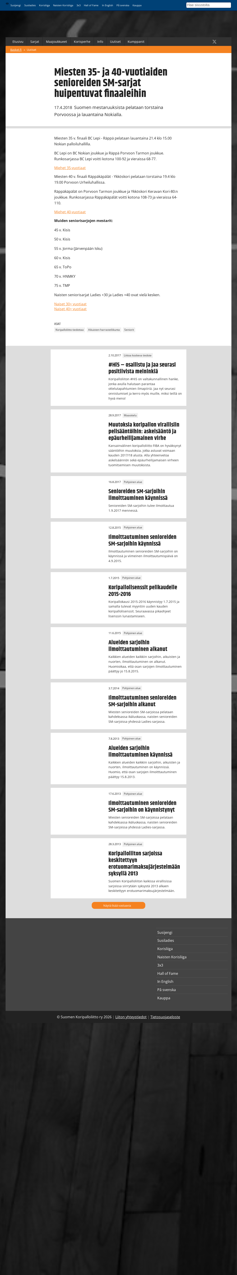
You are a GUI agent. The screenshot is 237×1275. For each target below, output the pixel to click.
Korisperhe (82, 41)
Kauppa (137, 5)
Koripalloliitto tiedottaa (70, 330)
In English (107, 5)
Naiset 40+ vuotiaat (70, 308)
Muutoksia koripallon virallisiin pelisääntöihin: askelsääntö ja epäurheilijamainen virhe (143, 431)
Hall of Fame (91, 5)
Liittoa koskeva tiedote (138, 355)
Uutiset (115, 41)
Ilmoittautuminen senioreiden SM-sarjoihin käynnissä (142, 540)
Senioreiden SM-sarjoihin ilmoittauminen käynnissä (138, 495)
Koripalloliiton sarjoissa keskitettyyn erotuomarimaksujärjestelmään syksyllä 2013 (144, 863)
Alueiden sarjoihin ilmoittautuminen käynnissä (140, 751)
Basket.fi (16, 50)
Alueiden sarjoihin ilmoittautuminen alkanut (137, 646)
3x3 (79, 5)
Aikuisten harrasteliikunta (104, 330)
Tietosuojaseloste (165, 1016)
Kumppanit (136, 41)
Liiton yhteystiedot (131, 1016)
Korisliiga (44, 5)
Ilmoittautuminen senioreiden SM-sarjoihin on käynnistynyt (142, 807)
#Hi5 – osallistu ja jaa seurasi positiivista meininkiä (142, 368)
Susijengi (15, 5)
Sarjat (34, 41)
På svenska (122, 5)
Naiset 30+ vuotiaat (70, 304)
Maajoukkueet (56, 41)
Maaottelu (130, 415)
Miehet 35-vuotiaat (70, 167)
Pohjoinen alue (133, 482)
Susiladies (30, 5)
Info (100, 41)
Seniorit (129, 330)
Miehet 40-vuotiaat (70, 211)
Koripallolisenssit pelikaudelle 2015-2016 (142, 591)
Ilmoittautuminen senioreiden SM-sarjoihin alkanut (142, 701)
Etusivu (17, 41)
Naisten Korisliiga (63, 5)
